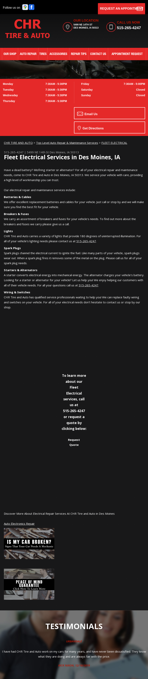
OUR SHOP (9, 54)
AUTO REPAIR (28, 54)
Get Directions (91, 128)
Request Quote (74, 442)
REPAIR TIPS (79, 54)
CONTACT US (98, 54)
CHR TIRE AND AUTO (18, 143)
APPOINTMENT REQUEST (127, 54)
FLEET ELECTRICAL (114, 143)
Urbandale (74, 641)
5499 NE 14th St (38, 152)
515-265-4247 (129, 28)
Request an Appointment (121, 9)
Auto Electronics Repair (19, 523)
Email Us (87, 114)
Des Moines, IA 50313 (64, 152)
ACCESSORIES (58, 54)
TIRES (43, 54)
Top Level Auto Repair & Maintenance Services (67, 143)
